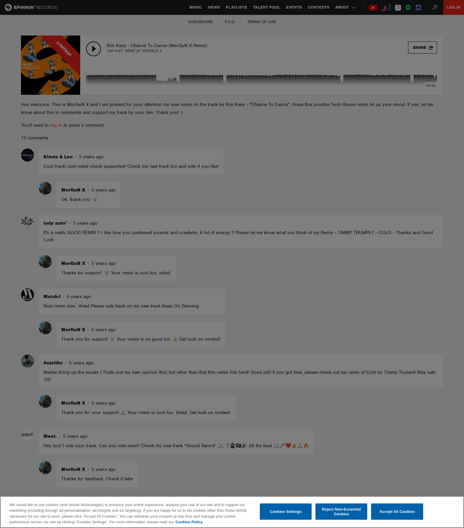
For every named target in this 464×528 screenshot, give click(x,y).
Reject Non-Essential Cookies (341, 511)
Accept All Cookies (397, 511)
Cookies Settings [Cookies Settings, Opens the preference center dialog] (286, 511)
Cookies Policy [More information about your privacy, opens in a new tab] (189, 522)
